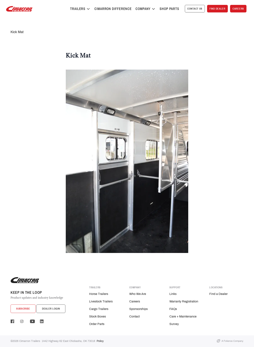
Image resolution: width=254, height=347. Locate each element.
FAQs (173, 309)
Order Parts (96, 324)
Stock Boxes (97, 316)
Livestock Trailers (101, 301)
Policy (100, 341)
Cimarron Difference (113, 8)
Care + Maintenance (183, 316)
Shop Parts (169, 8)
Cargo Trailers (98, 309)
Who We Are (137, 293)
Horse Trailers (98, 293)
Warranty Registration (183, 301)
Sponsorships (138, 309)
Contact (134, 316)
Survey (174, 324)
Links (173, 293)
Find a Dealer (218, 293)
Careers (134, 301)
